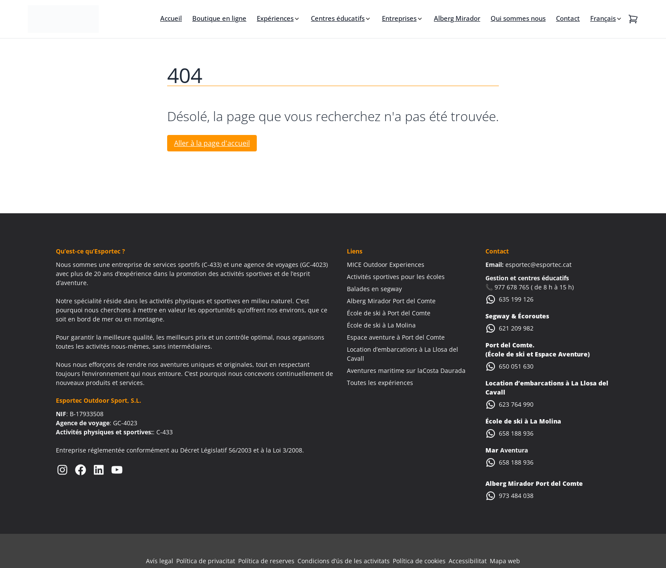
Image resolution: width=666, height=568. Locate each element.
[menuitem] (606, 18)
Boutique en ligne (219, 18)
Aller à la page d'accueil (212, 143)
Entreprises (399, 18)
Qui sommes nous (518, 18)
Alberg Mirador (457, 18)
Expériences (275, 18)
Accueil (171, 18)
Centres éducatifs (338, 18)
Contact (568, 18)
